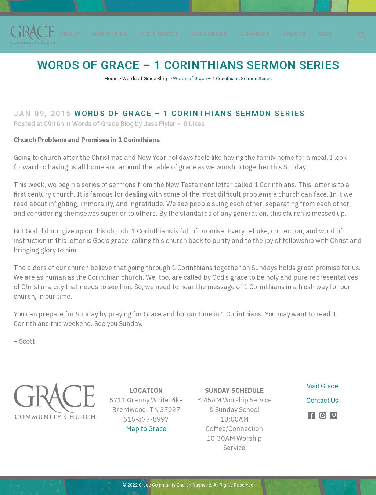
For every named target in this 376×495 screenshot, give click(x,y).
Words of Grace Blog (144, 78)
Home (111, 78)
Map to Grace (146, 428)
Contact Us (322, 400)
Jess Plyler (160, 124)
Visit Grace (322, 386)
